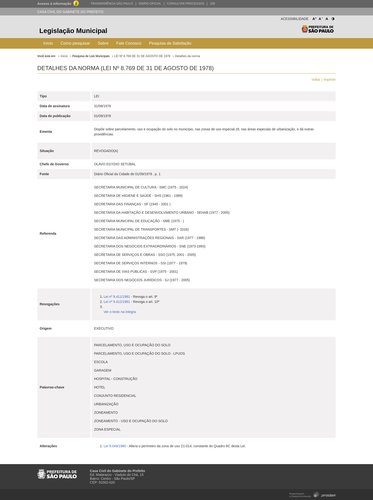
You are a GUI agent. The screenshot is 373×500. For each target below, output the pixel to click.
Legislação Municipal (73, 30)
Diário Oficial (150, 3)
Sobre (103, 43)
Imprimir (330, 79)
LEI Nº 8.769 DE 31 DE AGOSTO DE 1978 (142, 56)
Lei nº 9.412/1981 (117, 302)
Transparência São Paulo (111, 3)
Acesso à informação (54, 3)
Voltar (315, 79)
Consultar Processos (185, 3)
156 (212, 3)
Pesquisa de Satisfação (170, 43)
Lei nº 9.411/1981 (117, 297)
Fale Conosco (128, 43)
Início (48, 43)
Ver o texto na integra (120, 312)
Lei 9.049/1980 (115, 446)
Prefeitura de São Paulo (318, 31)
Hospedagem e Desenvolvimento (313, 494)
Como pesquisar (75, 43)
